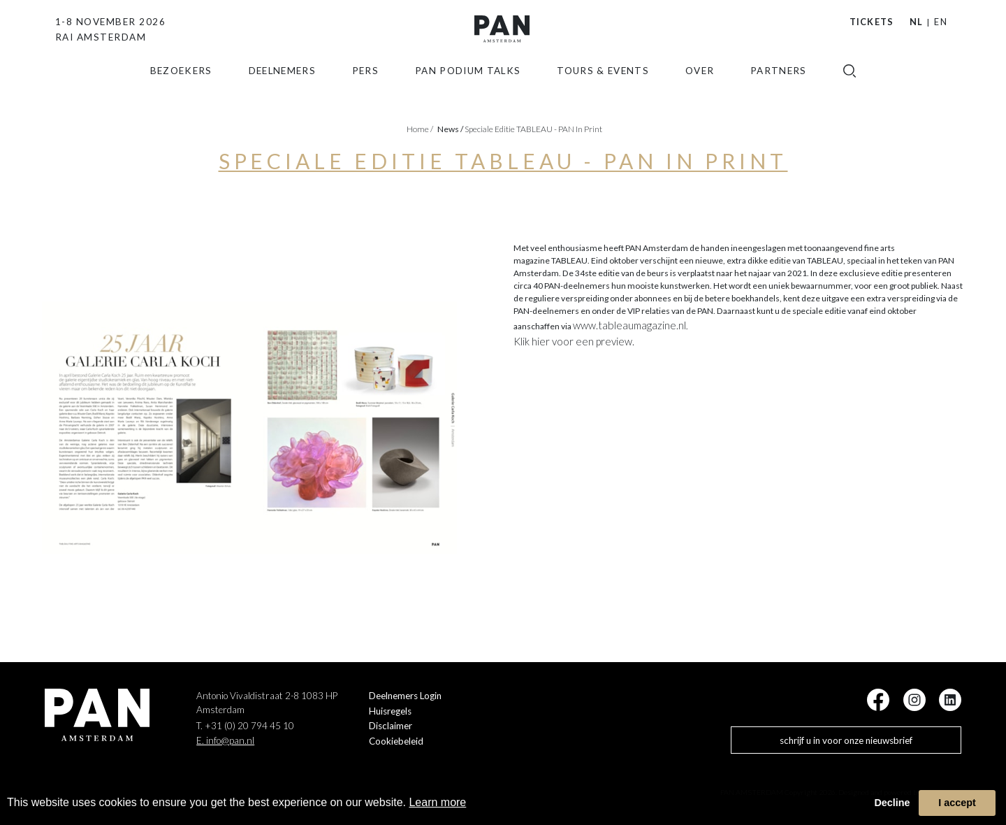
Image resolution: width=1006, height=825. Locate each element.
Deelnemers (282, 93)
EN (940, 21)
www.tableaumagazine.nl (629, 325)
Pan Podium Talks (468, 93)
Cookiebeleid (396, 741)
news (450, 129)
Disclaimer (390, 725)
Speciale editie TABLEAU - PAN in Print (533, 129)
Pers (365, 93)
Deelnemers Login (405, 695)
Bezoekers (181, 93)
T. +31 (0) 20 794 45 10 (245, 725)
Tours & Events (603, 93)
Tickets (872, 21)
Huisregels (390, 711)
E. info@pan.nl (225, 740)
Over (699, 93)
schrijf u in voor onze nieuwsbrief (846, 740)
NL (917, 21)
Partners (778, 93)
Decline (892, 802)
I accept (957, 802)
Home (420, 129)
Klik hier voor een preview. (573, 341)
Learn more (437, 802)
